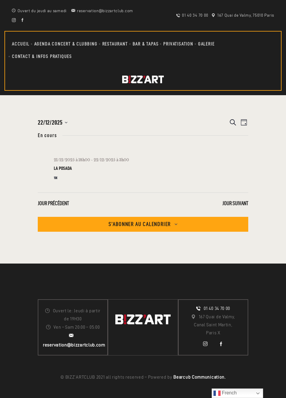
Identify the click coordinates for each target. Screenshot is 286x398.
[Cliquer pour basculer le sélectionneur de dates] (52, 122)
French (225, 393)
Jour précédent (53, 203)
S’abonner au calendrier (140, 224)
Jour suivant (235, 203)
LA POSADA (63, 168)
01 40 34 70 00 (217, 308)
